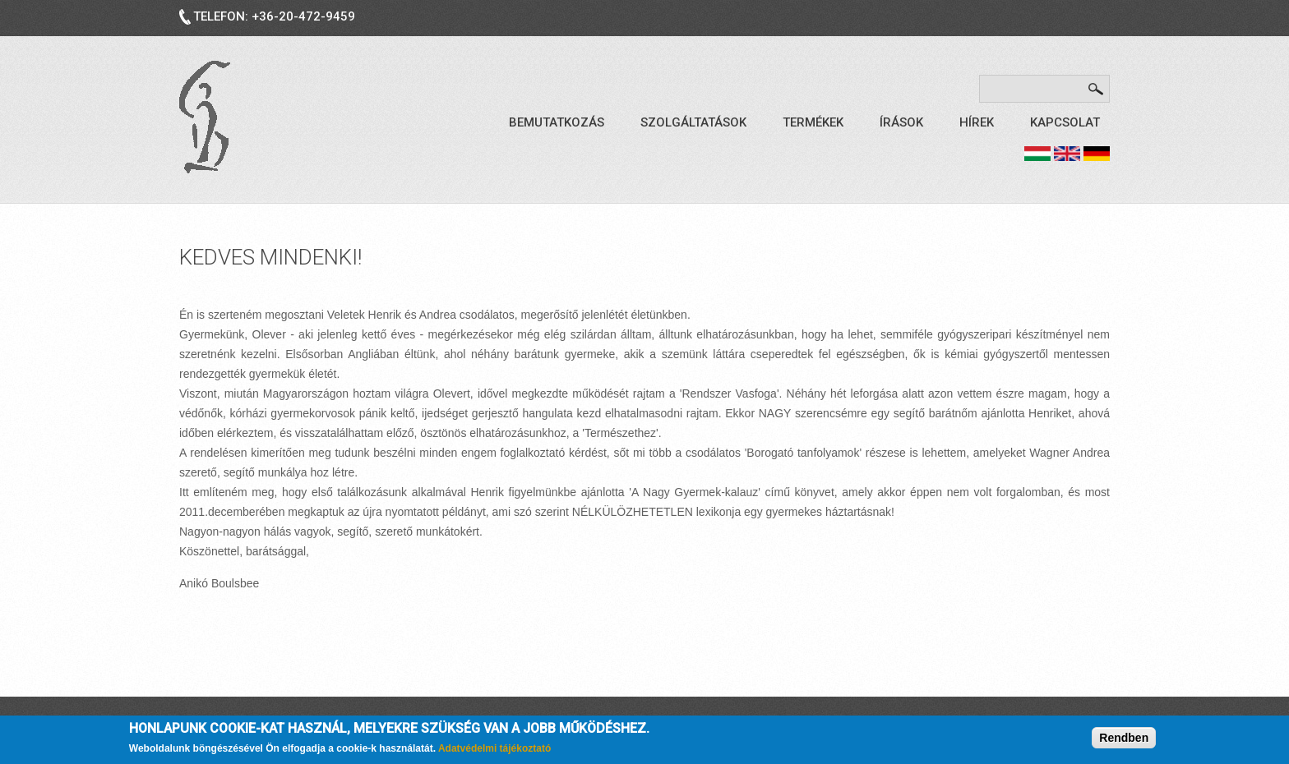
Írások (901, 122)
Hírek (976, 122)
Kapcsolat (1065, 122)
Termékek (813, 122)
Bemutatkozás (556, 122)
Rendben (1123, 738)
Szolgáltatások (693, 122)
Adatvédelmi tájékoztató (494, 750)
